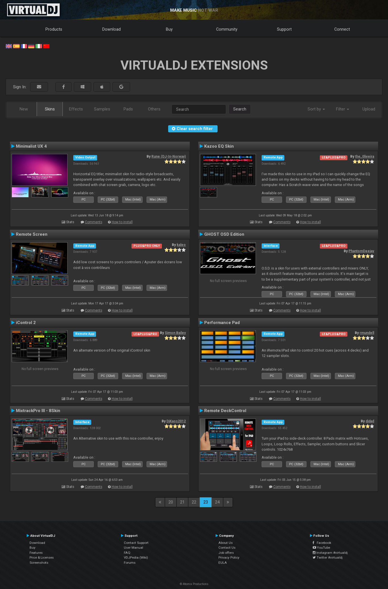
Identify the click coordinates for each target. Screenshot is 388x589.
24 (217, 502)
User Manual (133, 548)
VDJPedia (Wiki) (136, 557)
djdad (370, 421)
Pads (128, 109)
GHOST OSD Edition (224, 234)
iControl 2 (26, 322)
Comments (93, 222)
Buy (169, 29)
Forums (129, 563)
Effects (76, 109)
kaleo (181, 245)
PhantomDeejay (361, 251)
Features (36, 553)
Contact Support (136, 543)
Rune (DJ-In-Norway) (168, 156)
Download (111, 29)
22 (194, 502)
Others (154, 109)
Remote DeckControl (225, 410)
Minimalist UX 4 (31, 146)
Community (226, 29)
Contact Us (226, 548)
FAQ (127, 553)
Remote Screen (31, 234)
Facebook (322, 543)
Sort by (316, 109)
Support (284, 29)
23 (205, 502)
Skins (50, 109)
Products (53, 29)
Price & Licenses (42, 557)
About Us (225, 543)
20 (170, 502)
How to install (122, 222)
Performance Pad (222, 322)
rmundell (367, 333)
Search (239, 109)
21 (182, 502)
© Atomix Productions (194, 584)
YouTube (321, 548)
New (24, 109)
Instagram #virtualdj (330, 553)
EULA (222, 563)
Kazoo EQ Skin (219, 146)
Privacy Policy (228, 557)
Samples (102, 109)
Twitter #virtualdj (328, 557)
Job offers (226, 553)
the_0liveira (364, 156)
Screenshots (39, 563)
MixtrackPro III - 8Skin (38, 410)
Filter (342, 109)
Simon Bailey (175, 333)
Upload (368, 109)
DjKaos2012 (176, 421)
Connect (342, 29)
